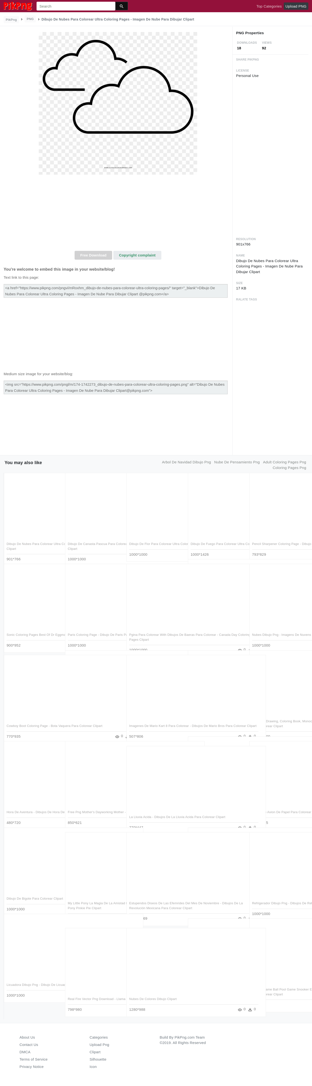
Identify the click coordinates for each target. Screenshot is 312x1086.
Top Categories (269, 6)
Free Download (93, 255)
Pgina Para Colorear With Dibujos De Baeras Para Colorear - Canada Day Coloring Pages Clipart (156, 629)
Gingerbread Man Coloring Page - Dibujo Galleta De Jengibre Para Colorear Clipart (215, 625)
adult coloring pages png (284, 462)
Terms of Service (34, 1059)
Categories (99, 1037)
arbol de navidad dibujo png (186, 462)
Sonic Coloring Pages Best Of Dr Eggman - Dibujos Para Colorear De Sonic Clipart (33, 629)
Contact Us (29, 1045)
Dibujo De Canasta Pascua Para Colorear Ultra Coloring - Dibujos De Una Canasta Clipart (94, 538)
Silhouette (98, 1059)
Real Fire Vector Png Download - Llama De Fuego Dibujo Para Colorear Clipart (92, 994)
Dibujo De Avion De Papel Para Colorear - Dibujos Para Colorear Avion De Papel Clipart (276, 807)
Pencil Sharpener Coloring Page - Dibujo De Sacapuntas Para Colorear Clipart (279, 538)
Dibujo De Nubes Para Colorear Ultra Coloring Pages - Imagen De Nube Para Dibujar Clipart (34, 538)
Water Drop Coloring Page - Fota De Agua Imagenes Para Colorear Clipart (94, 716)
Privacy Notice (32, 1067)
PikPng (11, 19)
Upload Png (99, 1045)
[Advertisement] (118, 214)
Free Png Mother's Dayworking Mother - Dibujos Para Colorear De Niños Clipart (93, 807)
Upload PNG (295, 6)
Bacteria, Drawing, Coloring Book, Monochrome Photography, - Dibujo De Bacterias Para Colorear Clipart (277, 716)
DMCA (25, 1052)
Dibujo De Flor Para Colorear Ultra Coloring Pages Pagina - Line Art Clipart (154, 538)
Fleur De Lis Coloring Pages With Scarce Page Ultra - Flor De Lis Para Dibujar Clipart (217, 802)
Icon (93, 1067)
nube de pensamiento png (237, 462)
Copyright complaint (137, 255)
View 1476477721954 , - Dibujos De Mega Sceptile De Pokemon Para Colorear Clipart (217, 893)
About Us (27, 1037)
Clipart (95, 1052)
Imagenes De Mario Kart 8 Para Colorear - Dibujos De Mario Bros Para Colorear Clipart (153, 720)
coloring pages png (289, 468)
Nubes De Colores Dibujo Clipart (153, 989)
